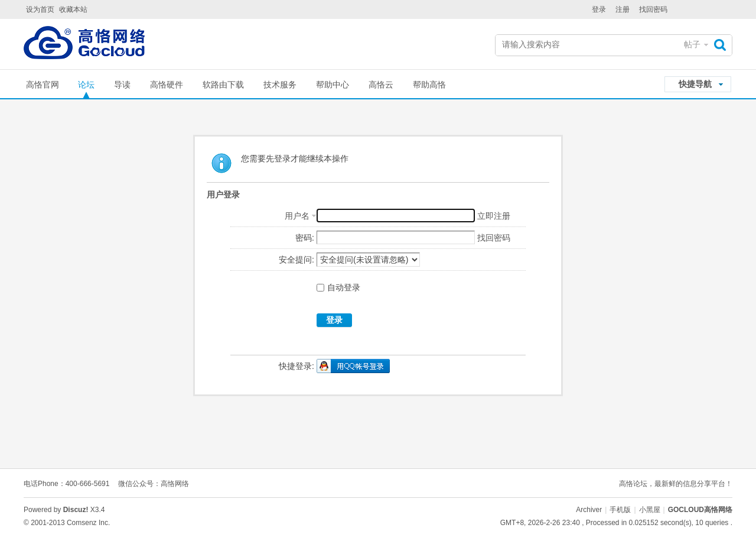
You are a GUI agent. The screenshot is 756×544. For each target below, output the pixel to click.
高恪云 (381, 84)
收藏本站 (73, 9)
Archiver (589, 510)
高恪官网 (42, 84)
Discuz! (76, 510)
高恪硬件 (166, 84)
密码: (304, 237)
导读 (122, 84)
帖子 (692, 44)
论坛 (86, 84)
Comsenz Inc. (88, 523)
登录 (599, 9)
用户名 (297, 216)
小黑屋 (649, 510)
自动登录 (338, 287)
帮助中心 (332, 84)
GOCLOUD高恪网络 (700, 510)
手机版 (620, 510)
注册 (622, 9)
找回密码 (653, 9)
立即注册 (493, 216)
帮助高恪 (429, 84)
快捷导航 (695, 84)
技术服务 (279, 84)
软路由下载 (223, 84)
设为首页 (40, 9)
